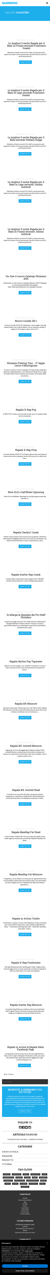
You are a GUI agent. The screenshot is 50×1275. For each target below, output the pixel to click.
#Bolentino (25, 1186)
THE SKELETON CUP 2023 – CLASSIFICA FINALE (25, 1139)
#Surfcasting (35, 1174)
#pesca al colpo (19, 1180)
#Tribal (7, 1183)
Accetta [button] (25, 1266)
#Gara (44, 1174)
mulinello (25, 1226)
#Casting (19, 1177)
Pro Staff (25, 1204)
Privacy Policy (25, 1212)
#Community (8, 1180)
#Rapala (26, 1174)
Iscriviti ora (25, 1111)
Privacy (25, 1206)
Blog (25, 1202)
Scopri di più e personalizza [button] (25, 1271)
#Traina (27, 1177)
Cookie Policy (25, 1210)
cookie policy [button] (29, 1251)
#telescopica (33, 1183)
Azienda (25, 1198)
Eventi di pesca (10, 1152)
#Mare (35, 1177)
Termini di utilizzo (25, 1214)
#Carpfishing (16, 1174)
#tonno (15, 1183)
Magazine (7, 1156)
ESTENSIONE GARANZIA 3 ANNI (25, 1224)
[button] (47, 1243)
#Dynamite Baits (8, 1177)
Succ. (12, 1074)
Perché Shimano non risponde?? (25, 1228)
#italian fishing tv (32, 1180)
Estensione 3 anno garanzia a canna (25, 1232)
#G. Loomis (23, 1183)
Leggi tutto (25, 62)
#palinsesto (43, 1177)
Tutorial (7, 1164)
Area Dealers (25, 1208)
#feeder (43, 1180)
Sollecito (25, 1230)
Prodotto (7, 1160)
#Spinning (6, 1174)
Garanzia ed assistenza (25, 1200)
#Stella (42, 1183)
